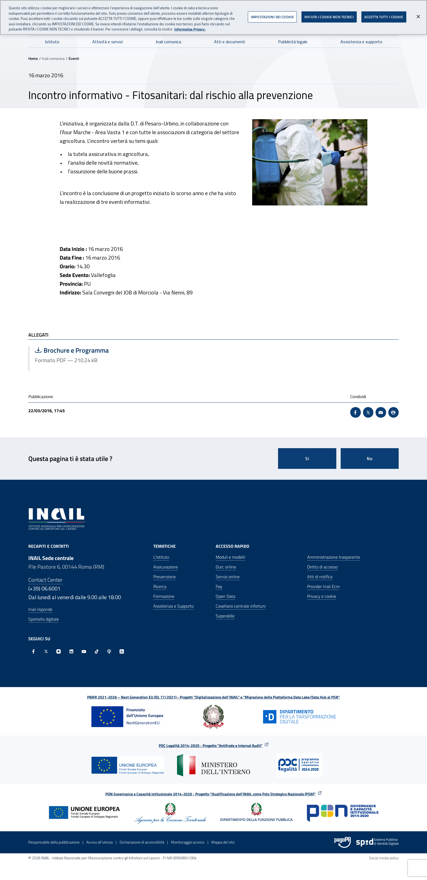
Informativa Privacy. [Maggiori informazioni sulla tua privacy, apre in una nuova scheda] (190, 28)
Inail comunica (168, 41)
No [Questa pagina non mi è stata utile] (370, 458)
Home (33, 58)
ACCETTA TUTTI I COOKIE (383, 16)
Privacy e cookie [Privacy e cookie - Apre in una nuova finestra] (321, 596)
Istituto (52, 41)
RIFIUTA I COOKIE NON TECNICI (329, 16)
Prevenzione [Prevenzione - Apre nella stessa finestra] (164, 576)
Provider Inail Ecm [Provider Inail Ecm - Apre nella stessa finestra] (323, 586)
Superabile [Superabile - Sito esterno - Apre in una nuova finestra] (225, 616)
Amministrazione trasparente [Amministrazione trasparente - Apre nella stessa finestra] (333, 557)
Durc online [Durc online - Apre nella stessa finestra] (226, 567)
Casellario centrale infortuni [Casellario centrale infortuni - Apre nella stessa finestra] (241, 606)
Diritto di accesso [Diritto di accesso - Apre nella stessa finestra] (322, 567)
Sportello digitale (43, 619)
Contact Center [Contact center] (45, 580)
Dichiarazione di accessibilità (142, 842)
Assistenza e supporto (361, 41)
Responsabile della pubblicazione (54, 842)
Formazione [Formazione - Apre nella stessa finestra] (163, 596)
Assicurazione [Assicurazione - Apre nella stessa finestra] (165, 567)
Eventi (74, 58)
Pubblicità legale (292, 41)
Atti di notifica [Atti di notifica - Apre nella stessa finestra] (320, 576)
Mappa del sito (222, 842)
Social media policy (384, 858)
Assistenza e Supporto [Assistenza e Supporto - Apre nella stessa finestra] (173, 606)
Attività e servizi (107, 41)
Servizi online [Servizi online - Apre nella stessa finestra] (228, 576)
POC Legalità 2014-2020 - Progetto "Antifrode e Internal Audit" (211, 745)
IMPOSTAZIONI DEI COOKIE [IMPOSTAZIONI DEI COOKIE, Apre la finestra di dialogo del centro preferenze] (272, 16)
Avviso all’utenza (99, 842)
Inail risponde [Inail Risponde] (40, 609)
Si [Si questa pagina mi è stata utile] (307, 458)
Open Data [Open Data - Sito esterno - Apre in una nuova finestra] (225, 596)
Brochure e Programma (89, 350)
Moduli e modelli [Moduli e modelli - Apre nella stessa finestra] (230, 557)
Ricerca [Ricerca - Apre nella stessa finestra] (159, 586)
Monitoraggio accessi (188, 842)
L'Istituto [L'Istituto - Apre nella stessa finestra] (161, 557)
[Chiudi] (418, 16)
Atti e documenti (229, 41)
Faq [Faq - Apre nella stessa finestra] (219, 586)
